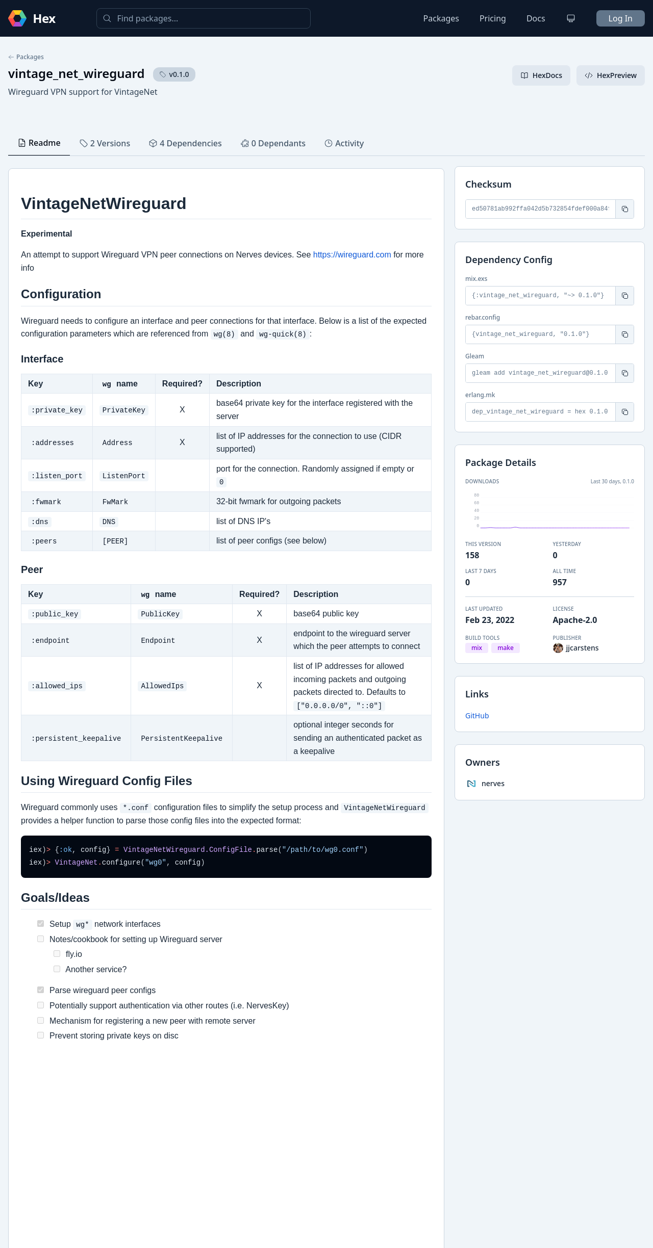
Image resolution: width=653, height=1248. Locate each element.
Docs (535, 18)
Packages (441, 18)
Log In (621, 18)
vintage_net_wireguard (76, 73)
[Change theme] (571, 18)
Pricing (493, 18)
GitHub (477, 715)
